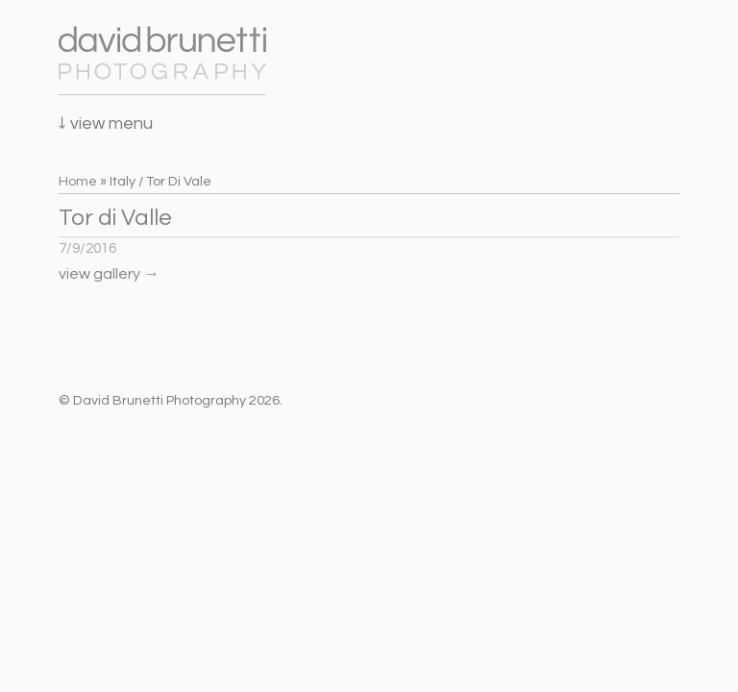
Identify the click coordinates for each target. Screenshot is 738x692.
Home (78, 181)
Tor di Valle (115, 218)
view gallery (109, 274)
